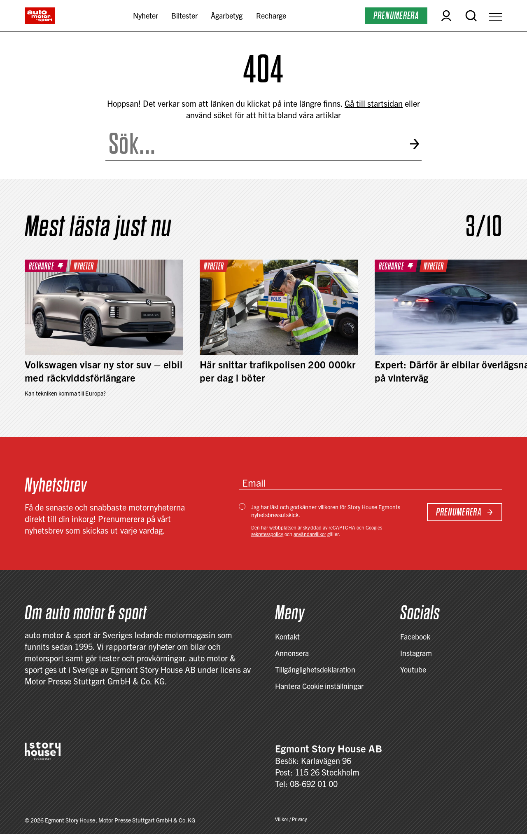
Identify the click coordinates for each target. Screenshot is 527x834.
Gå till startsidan (374, 103)
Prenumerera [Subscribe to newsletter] (464, 512)
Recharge (271, 15)
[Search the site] (253, 144)
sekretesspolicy (267, 534)
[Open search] (471, 15)
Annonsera (292, 653)
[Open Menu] (495, 16)
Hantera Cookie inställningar (319, 686)
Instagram (416, 653)
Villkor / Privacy (291, 819)
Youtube (413, 669)
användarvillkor (310, 534)
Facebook (415, 636)
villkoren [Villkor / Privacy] (328, 507)
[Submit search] (415, 144)
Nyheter (145, 15)
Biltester (184, 15)
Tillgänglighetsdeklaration (315, 669)
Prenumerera (396, 15)
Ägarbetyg (227, 15)
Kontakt (287, 636)
